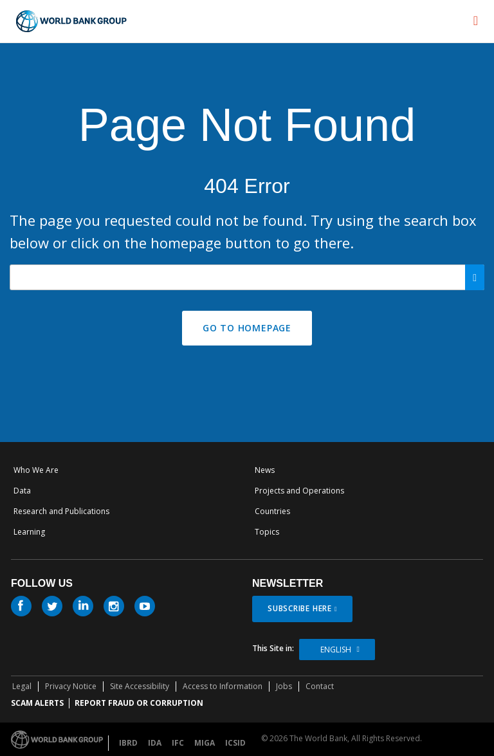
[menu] (475, 20)
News (265, 470)
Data (22, 490)
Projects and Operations (299, 490)
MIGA (204, 742)
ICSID (235, 742)
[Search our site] (247, 277)
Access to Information (222, 686)
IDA (154, 742)
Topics (267, 531)
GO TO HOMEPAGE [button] (247, 328)
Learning (29, 531)
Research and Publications (61, 511)
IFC (178, 742)
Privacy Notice (70, 686)
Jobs (284, 686)
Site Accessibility (139, 686)
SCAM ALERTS (37, 702)
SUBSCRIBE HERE (300, 608)
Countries (272, 511)
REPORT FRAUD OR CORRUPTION (139, 702)
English (335, 649)
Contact (320, 686)
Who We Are (36, 470)
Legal (22, 686)
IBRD (128, 742)
